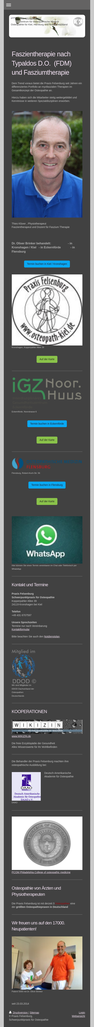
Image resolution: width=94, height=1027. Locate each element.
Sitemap (34, 1012)
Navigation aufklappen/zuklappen (47, 5)
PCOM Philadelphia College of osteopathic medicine (41, 872)
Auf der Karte (47, 359)
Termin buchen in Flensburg (47, 484)
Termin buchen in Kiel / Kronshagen (47, 263)
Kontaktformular (21, 629)
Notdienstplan (52, 636)
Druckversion (18, 1012)
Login (82, 1012)
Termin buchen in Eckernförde (47, 423)
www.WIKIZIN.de (21, 736)
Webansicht (78, 1016)
